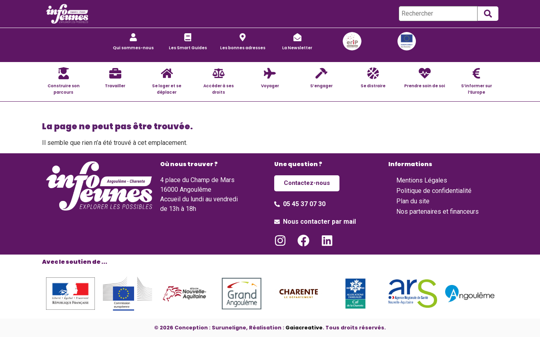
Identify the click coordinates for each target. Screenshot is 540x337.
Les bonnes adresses (242, 48)
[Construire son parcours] (64, 73)
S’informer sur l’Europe (476, 89)
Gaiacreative (304, 327)
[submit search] (488, 13)
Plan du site (413, 201)
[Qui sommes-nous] (133, 37)
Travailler (115, 86)
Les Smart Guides (188, 48)
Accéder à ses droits (218, 89)
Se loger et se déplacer (166, 89)
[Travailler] (115, 73)
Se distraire (373, 86)
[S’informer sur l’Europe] (476, 73)
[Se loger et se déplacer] (167, 73)
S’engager (321, 86)
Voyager (270, 86)
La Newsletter (297, 48)
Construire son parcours (64, 89)
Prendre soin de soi (424, 86)
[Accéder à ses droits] (219, 73)
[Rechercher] (438, 13)
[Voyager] (270, 73)
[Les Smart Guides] (188, 37)
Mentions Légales (421, 180)
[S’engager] (321, 73)
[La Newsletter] (297, 37)
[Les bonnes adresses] (243, 37)
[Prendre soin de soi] (425, 73)
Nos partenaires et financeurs (437, 211)
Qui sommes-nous (133, 48)
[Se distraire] (373, 73)
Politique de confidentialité (434, 191)
